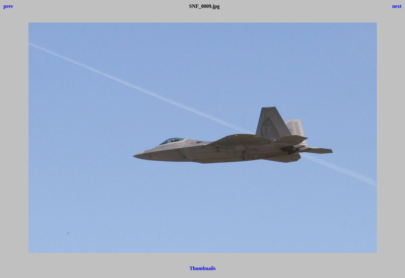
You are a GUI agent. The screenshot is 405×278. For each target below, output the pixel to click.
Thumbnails (203, 268)
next (397, 6)
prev (8, 6)
